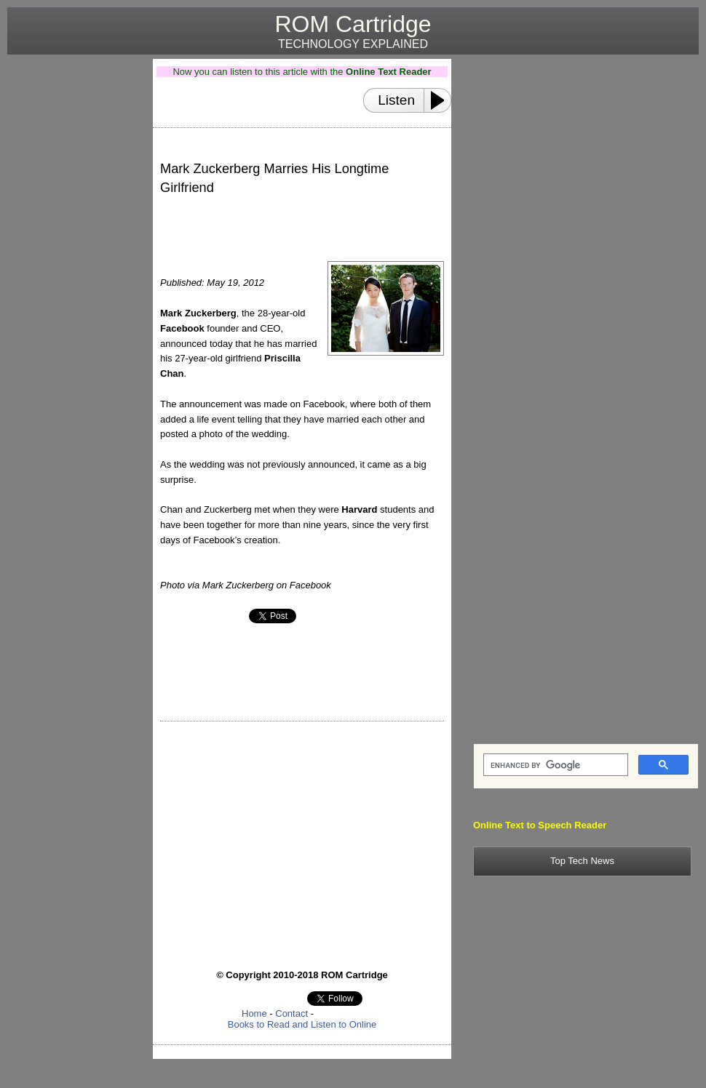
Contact (291, 1013)
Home (254, 1013)
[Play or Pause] (442, 100)
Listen (396, 100)
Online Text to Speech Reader (539, 825)
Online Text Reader (389, 71)
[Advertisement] (74, 277)
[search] (554, 765)
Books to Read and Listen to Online (302, 1024)
